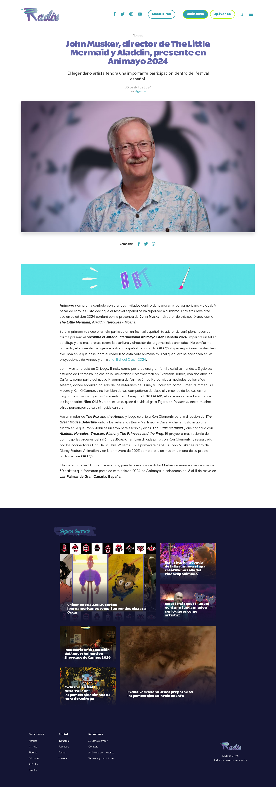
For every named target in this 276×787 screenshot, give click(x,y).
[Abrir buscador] (241, 14)
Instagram (64, 740)
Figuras (33, 752)
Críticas (33, 746)
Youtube (63, 758)
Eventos (33, 770)
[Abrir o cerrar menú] (251, 14)
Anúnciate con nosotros (101, 752)
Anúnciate (195, 14)
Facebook (64, 746)
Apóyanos (222, 14)
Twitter (62, 752)
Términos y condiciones (101, 758)
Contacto (93, 746)
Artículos (33, 764)
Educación (34, 758)
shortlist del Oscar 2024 (127, 359)
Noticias (33, 740)
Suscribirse (161, 14)
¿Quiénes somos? (98, 740)
